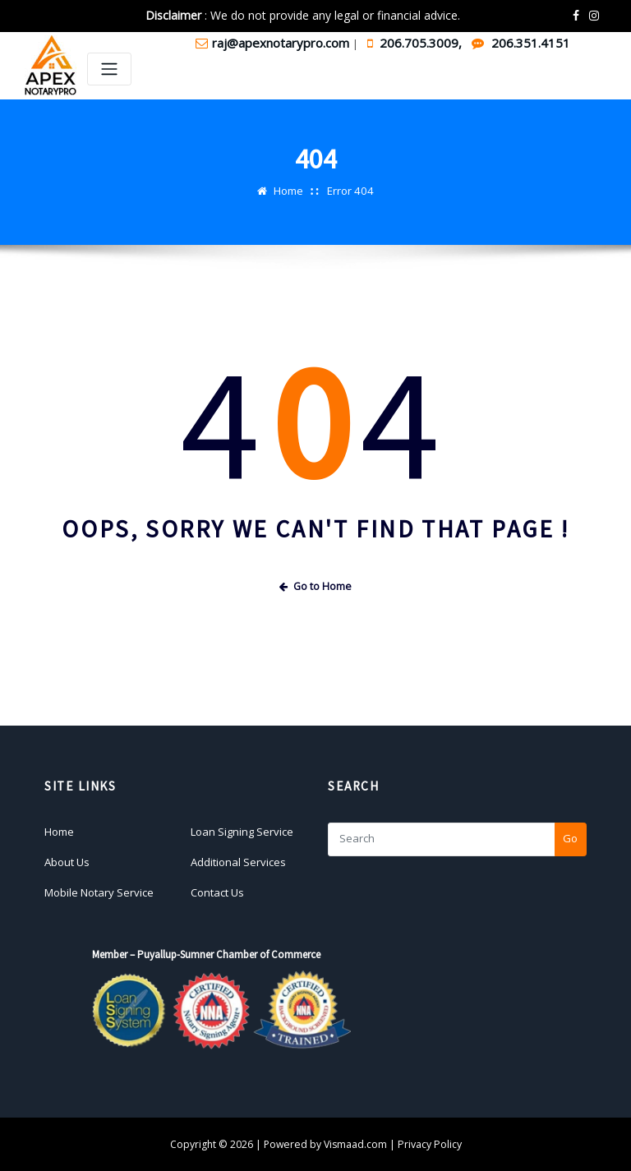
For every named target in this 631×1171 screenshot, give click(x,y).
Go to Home (315, 585)
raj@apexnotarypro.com (274, 43)
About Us (67, 861)
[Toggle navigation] (109, 69)
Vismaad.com (356, 1143)
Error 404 (351, 190)
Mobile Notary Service (99, 891)
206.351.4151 (521, 43)
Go (570, 838)
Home (289, 190)
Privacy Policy (429, 1143)
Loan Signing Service (242, 830)
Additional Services (238, 861)
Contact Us (217, 891)
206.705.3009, (416, 43)
